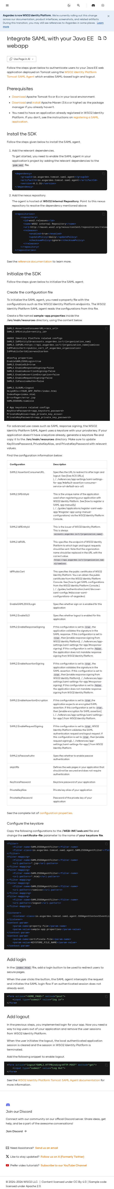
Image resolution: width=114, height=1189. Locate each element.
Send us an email (46, 1145)
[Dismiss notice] (108, 16)
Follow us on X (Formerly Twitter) (62, 1154)
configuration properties (56, 810)
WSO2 (27, 1179)
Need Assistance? (22, 1145)
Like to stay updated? (24, 1154)
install (36, 102)
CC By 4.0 (79, 1179)
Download (19, 96)
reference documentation (35, 261)
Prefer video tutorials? (24, 1162)
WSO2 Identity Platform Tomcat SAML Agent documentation (59, 1077)
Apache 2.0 (33, 1183)
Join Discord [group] (16, 1128)
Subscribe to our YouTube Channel (64, 1162)
